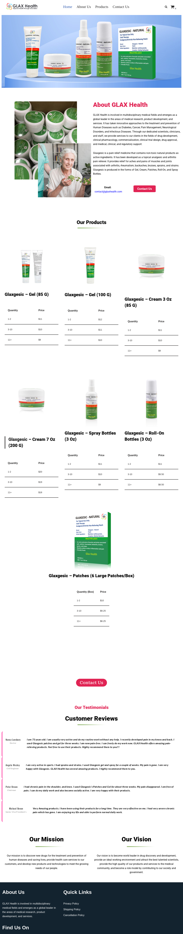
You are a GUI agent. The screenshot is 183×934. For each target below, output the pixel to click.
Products (101, 7)
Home (67, 7)
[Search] (166, 6)
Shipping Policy (71, 912)
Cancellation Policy (73, 918)
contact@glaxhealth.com (108, 192)
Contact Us (121, 7)
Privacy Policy (71, 906)
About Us (83, 7)
